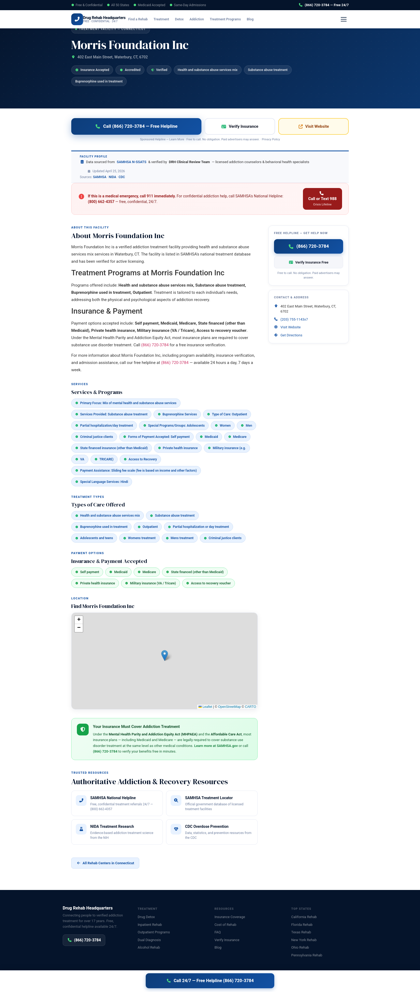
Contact (335, 982)
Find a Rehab (145, 19)
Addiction (204, 19)
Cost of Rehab (226, 925)
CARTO (250, 707)
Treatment (169, 19)
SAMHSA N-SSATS (132, 162)
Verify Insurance (288, 19)
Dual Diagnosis (149, 940)
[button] (164, 655)
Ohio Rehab (300, 947)
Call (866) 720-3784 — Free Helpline (136, 126)
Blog (257, 19)
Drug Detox (146, 917)
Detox (187, 19)
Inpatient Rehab (150, 925)
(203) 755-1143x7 (294, 319)
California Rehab (304, 917)
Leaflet (205, 707)
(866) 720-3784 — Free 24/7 (323, 5)
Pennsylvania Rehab (306, 955)
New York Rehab (304, 940)
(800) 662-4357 (101, 202)
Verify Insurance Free (308, 262)
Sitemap (351, 982)
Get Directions (291, 335)
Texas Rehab (301, 932)
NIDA (112, 177)
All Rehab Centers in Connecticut (105, 863)
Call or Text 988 (322, 198)
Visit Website (313, 126)
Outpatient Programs (154, 932)
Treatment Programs (233, 19)
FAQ (218, 932)
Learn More (176, 139)
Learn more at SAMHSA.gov (216, 746)
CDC (122, 177)
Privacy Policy (271, 139)
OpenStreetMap (229, 707)
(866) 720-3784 (328, 19)
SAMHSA (99, 177)
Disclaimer (149, 982)
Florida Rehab (301, 925)
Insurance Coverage (230, 917)
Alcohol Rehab (149, 947)
